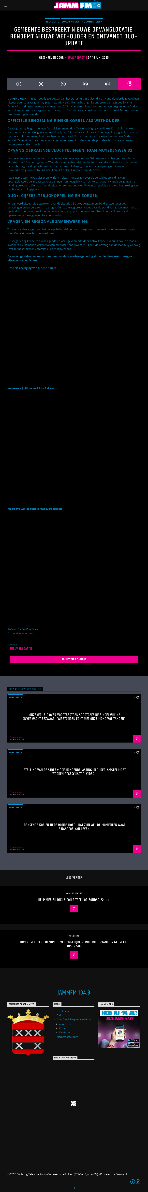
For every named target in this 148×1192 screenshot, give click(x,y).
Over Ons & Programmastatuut (74, 1019)
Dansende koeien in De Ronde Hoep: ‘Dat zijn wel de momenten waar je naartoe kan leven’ (75, 827)
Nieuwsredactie (76, 57)
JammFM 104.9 (74, 992)
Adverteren (65, 1024)
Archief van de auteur (74, 659)
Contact (63, 1028)
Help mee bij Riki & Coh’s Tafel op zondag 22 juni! (75, 900)
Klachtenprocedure (67, 1036)
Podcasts (61, 1015)
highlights (52, 21)
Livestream (63, 1011)
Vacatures (64, 1032)
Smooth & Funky (92, 21)
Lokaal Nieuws (70, 21)
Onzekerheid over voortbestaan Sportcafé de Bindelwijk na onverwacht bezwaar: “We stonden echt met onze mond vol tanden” (73, 717)
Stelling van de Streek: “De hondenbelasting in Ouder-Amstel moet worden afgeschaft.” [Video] (75, 772)
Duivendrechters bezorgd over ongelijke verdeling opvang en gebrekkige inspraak (74, 944)
